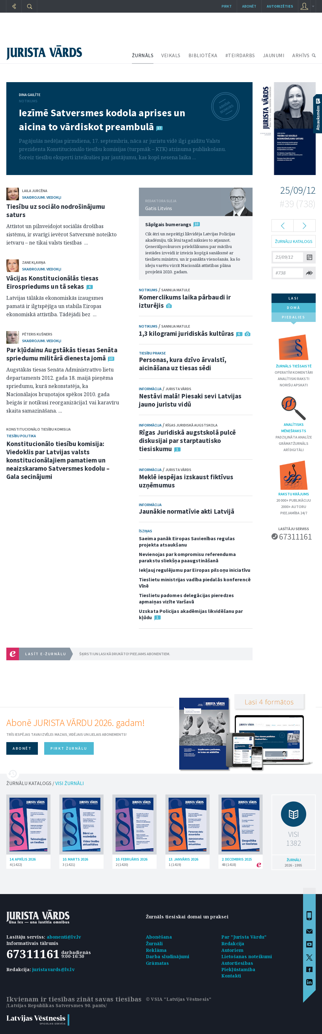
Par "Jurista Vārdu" (244, 937)
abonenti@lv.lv (64, 937)
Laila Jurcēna (34, 190)
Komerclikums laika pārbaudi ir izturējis (185, 301)
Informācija (150, 388)
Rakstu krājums (293, 477)
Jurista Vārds (178, 388)
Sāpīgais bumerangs (168, 224)
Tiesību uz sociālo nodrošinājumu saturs (55, 210)
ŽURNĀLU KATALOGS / (45, 783)
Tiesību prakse (152, 353)
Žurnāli (154, 943)
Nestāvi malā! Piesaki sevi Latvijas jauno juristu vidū (190, 400)
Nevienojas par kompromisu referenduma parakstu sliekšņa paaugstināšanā (187, 557)
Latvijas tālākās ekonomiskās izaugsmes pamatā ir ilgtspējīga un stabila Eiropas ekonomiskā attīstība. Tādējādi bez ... (54, 306)
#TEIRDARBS (240, 55)
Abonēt (249, 6)
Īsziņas (145, 531)
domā (293, 307)
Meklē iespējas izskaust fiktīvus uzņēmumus (186, 481)
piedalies (294, 318)
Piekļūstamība (238, 969)
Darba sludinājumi (167, 956)
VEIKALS (171, 55)
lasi (294, 298)
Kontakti (231, 976)
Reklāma (156, 950)
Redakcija (233, 943)
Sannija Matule (175, 289)
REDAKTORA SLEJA (160, 200)
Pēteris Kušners (37, 334)
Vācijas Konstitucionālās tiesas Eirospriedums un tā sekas (52, 282)
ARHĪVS (300, 55)
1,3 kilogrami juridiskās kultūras (186, 333)
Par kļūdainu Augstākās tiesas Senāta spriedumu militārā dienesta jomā (61, 354)
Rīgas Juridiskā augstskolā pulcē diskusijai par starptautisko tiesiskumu (187, 440)
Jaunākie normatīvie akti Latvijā (186, 511)
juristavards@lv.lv (53, 969)
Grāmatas (157, 963)
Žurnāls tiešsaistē (294, 349)
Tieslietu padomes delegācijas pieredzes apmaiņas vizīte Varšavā (186, 598)
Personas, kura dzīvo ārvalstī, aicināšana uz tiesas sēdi (182, 363)
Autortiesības (237, 963)
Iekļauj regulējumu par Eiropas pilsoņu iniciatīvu (194, 570)
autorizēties (280, 6)
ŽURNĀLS (143, 55)
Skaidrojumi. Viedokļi (41, 197)
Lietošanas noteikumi (246, 956)
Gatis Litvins (158, 208)
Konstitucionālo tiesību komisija (38, 429)
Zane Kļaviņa (33, 262)
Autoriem (232, 950)
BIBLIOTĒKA (203, 55)
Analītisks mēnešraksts (293, 414)
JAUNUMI (274, 55)
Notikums (28, 101)
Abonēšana (159, 937)
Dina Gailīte (29, 94)
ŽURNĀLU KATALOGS (294, 241)
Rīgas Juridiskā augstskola (191, 425)
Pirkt (227, 6)
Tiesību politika (21, 435)
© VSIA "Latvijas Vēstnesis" (178, 999)
